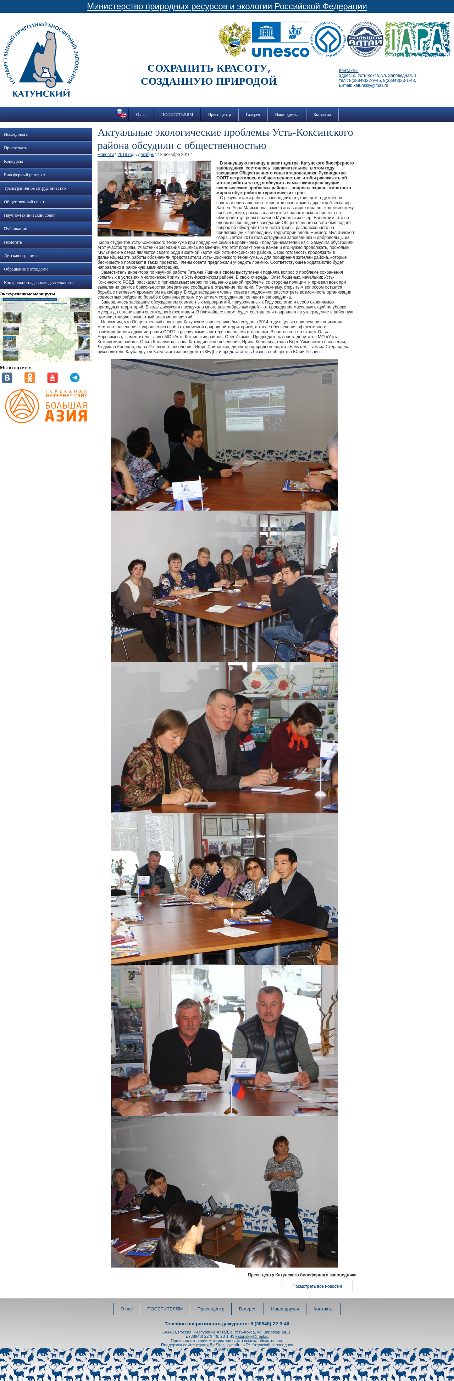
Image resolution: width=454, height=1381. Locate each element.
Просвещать (15, 148)
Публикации (15, 229)
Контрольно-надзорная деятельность (39, 282)
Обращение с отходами (26, 269)
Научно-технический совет (29, 215)
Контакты (322, 114)
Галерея (253, 114)
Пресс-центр (219, 114)
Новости (106, 154)
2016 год (125, 154)
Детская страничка (21, 255)
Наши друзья (286, 114)
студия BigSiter (210, 1345)
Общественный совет (24, 202)
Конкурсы (13, 161)
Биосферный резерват (24, 175)
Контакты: (349, 70)
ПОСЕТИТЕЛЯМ (177, 114)
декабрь (146, 154)
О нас (141, 114)
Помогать (13, 242)
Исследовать (16, 134)
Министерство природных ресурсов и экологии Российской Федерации (227, 6)
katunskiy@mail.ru (252, 1336)
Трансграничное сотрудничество (35, 188)
